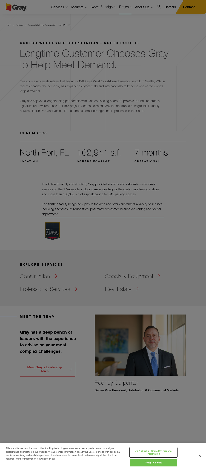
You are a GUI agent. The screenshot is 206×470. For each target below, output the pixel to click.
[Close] (200, 456)
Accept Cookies (153, 462)
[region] (103, 456)
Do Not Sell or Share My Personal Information (153, 452)
